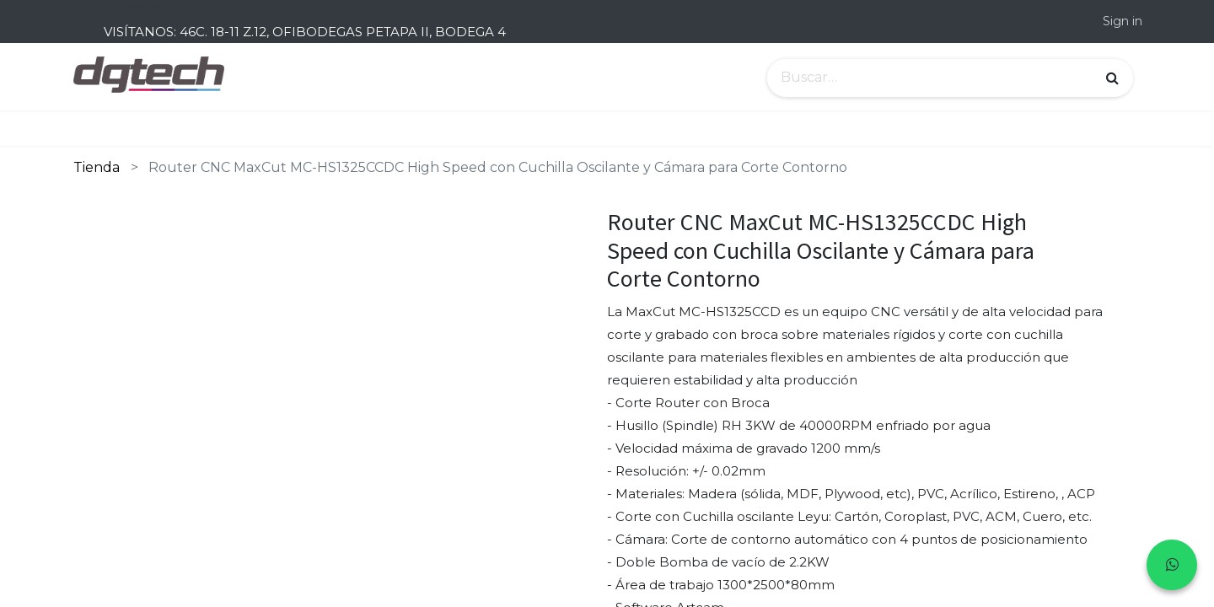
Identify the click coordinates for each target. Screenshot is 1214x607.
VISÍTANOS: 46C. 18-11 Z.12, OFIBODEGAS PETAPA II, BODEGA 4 (305, 32)
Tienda (96, 167)
